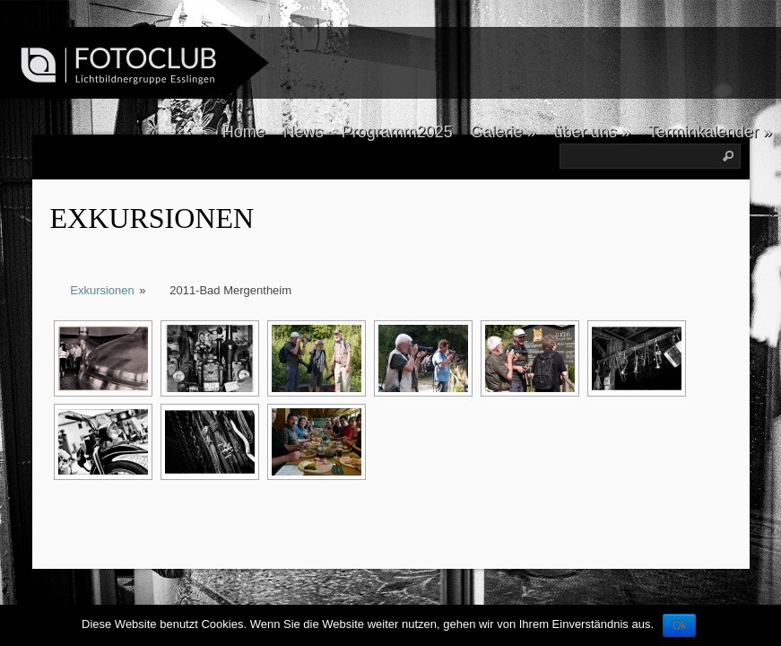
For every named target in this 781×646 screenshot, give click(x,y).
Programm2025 (397, 132)
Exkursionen (152, 218)
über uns (592, 132)
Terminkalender (710, 132)
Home (243, 132)
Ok (679, 625)
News (303, 132)
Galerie (503, 132)
